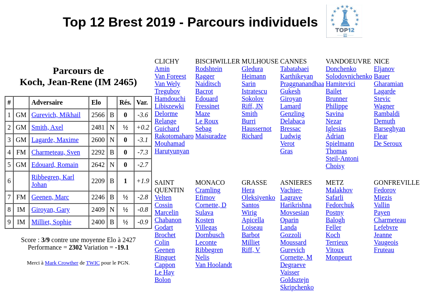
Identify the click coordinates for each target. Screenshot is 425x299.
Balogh (335, 219)
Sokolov (253, 98)
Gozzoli (290, 234)
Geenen (164, 249)
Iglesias (336, 128)
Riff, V (251, 249)
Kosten (204, 219)
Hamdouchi (170, 98)
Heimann (254, 76)
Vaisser (289, 272)
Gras (286, 150)
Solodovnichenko (349, 76)
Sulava (204, 212)
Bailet (334, 91)
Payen (382, 212)
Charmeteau (390, 219)
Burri (249, 121)
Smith (249, 113)
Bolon (162, 279)
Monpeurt (339, 257)
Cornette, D (211, 204)
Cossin (163, 204)
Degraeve (292, 264)
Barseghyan (389, 128)
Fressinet (207, 106)
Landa (288, 227)
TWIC (93, 263)
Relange (165, 121)
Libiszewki (169, 106)
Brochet (165, 234)
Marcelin (166, 212)
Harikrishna (296, 204)
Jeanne (383, 234)
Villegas (206, 227)
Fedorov (385, 190)
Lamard (290, 106)
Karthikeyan (296, 76)
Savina (335, 113)
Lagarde (385, 91)
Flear (381, 136)
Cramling (207, 190)
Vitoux (335, 249)
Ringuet (165, 257)
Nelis (202, 257)
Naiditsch (208, 83)
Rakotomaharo (173, 136)
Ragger (205, 76)
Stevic (382, 98)
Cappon (164, 264)
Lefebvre (386, 227)
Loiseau (252, 227)
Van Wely (167, 83)
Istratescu (254, 91)
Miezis (383, 197)
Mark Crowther (61, 263)
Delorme (166, 113)
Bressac (290, 128)
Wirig (249, 212)
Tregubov (167, 91)
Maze (202, 113)
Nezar (334, 121)
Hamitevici (340, 83)
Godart (163, 227)
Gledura (252, 68)
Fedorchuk (340, 204)
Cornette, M (296, 257)
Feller (333, 227)
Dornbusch (210, 234)
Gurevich (292, 249)
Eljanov (384, 68)
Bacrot (204, 91)
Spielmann (340, 143)
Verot (287, 143)
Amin (161, 68)
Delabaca (292, 121)
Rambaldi (387, 113)
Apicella (253, 219)
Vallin (382, 204)
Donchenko (341, 68)
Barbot (251, 234)
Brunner (336, 98)
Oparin (289, 219)
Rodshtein (208, 68)
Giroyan (291, 98)
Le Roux (207, 121)
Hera (248, 190)
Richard (252, 136)
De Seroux (388, 143)
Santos (250, 204)
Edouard (206, 98)
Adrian (335, 136)
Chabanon (167, 219)
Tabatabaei (294, 68)
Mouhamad (169, 143)
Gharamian (388, 83)
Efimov (205, 197)
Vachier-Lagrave (291, 193)
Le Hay (164, 272)
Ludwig (290, 136)
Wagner (384, 106)
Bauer (382, 76)
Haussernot (256, 128)
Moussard (293, 242)
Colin (161, 242)
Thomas (336, 150)
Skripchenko (297, 287)
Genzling (292, 113)
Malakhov (339, 190)
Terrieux (337, 242)
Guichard (166, 128)
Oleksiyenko (258, 197)
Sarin (249, 83)
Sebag (203, 128)
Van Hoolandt (213, 264)
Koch (333, 234)
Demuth (385, 121)
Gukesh (290, 91)
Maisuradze (211, 136)
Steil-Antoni (342, 158)
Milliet (251, 242)
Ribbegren (209, 249)
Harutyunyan (171, 150)
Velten (162, 197)
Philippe (337, 106)
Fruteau (384, 249)
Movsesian (294, 212)
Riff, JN (252, 106)
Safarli (335, 197)
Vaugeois (386, 242)
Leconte (206, 242)
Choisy (335, 165)
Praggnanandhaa (302, 83)
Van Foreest (170, 76)
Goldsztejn (294, 279)
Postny (335, 212)
